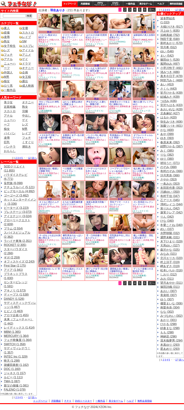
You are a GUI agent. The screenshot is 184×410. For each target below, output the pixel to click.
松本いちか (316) (171, 270)
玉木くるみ (78, 40)
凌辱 (7, 37)
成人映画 (28, 85)
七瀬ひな (120, 173)
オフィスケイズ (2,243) (19, 261)
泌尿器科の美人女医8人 (144, 36)
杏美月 (89, 40)
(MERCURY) (115, 177)
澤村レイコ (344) (171, 204)
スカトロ (28, 32)
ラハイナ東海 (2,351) (18, 240)
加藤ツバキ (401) (171, 125)
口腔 (96, 165)
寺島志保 (113, 240)
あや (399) (167, 134)
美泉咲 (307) (168, 295)
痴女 (7, 81)
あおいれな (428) (171, 109)
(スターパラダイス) (94, 111)
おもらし (10, 151)
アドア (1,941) (13, 269)
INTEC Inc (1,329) (16, 356)
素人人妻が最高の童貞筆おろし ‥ (119, 36)
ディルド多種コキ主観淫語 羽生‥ (143, 270)
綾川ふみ (77, 106)
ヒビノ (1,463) (13, 311)
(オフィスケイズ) (140, 211)
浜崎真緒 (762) (170, 35)
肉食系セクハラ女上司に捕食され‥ (119, 103)
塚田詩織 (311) (170, 286)
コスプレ (28, 45)
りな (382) (167, 154)
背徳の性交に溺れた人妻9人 (48, 69)
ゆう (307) (167, 299)
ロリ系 (8, 85)
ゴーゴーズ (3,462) (16, 195)
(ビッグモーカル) (69, 44)
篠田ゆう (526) (170, 59)
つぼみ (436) (168, 101)
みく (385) (167, 150)
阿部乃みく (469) (171, 80)
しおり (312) (168, 274)
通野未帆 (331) (170, 237)
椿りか (112, 173)
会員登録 (176, 3)
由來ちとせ (67, 207)
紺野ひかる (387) (171, 146)
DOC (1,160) (12, 369)
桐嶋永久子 (43, 240)
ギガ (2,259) (12, 257)
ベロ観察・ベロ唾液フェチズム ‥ (72, 169)
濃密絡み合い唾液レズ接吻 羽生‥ (48, 169)
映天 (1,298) (12, 360)
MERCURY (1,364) (16, 335)
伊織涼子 (137, 40)
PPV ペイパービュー (100, 3)
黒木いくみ (43, 140)
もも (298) (167, 332)
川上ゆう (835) (170, 30)
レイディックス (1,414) (19, 327)
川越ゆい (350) (170, 191)
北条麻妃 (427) (170, 113)
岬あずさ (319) (170, 266)
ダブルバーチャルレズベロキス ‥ (143, 136)
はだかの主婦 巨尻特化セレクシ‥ (96, 36)
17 (176, 9)
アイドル (28, 50)
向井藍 (146, 240)
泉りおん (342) (170, 208)
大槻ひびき (54, 40)
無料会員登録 (144, 400)
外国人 (8, 72)
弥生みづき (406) (171, 121)
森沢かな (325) (170, 249)
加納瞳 (89, 106)
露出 (25, 81)
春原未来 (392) (170, 142)
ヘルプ (160, 3)
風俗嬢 (120, 165)
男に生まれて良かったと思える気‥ (143, 69)
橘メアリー (67, 40)
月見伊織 (66, 42)
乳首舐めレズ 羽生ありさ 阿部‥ (119, 136)
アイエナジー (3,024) (18, 216)
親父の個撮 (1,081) (16, 385)
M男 (6, 76)
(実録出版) (113, 209)
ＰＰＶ (67, 400)
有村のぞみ (138, 106)
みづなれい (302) (171, 315)
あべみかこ (138, 240)
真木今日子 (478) (171, 76)
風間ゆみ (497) (170, 63)
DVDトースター (115, 3)
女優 (25, 28)
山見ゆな (96, 106)
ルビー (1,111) (13, 377)
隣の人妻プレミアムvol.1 (143, 103)
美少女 (8, 102)
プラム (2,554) (13, 228)
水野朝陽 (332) (170, 233)
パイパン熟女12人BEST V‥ (47, 36)
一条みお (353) (170, 183)
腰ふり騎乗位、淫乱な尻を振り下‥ (143, 236)
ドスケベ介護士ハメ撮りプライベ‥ (72, 36)
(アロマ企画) (138, 77)
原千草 (146, 207)
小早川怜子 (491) (171, 68)
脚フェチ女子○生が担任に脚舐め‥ (97, 270)
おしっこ (96, 199)
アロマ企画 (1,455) (16, 315)
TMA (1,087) (12, 381)
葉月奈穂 (96, 40)
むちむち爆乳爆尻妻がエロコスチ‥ (72, 203)
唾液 (143, 132)
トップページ (70, 3)
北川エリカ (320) (171, 258)
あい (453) (167, 84)
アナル (8, 59)
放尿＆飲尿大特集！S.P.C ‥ (96, 203)
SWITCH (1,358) (15, 344)
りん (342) (167, 216)
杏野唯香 (124, 106)
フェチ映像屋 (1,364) (18, 340)
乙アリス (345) (170, 200)
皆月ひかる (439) (171, 92)
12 (29, 157)
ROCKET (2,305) (15, 245)
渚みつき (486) (170, 72)
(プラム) (65, 111)
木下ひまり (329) (171, 241)
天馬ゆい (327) (170, 245)
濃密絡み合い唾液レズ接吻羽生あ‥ (119, 270)
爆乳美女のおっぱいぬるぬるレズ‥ (72, 236)
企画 (25, 72)
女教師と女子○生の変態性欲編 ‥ (73, 136)
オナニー (28, 68)
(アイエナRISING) (117, 42)
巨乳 (7, 142)
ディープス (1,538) (16, 294)
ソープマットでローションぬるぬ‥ (119, 169)
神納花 (144, 40)
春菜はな (53, 106)
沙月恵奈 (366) (170, 175)
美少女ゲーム (145, 3)
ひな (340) (167, 220)
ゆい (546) (167, 51)
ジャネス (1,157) (15, 373)
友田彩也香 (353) (171, 187)
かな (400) (167, 130)
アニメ (26, 54)
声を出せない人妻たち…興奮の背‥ (96, 103)
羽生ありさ (43, 42)
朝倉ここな (67, 106)
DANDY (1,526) (14, 298)
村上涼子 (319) (170, 262)
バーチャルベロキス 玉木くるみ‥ (96, 169)
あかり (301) (168, 320)
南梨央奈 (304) (170, 307)
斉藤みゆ (77, 240)
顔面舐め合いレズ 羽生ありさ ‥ (49, 270)
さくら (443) (168, 88)
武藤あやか (114, 106)
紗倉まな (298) (170, 328)
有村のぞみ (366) (171, 171)
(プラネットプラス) (47, 44)
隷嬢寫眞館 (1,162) (16, 364)
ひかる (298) (168, 324)
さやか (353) (168, 179)
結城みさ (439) (170, 96)
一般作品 (130, 3)
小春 (51, 140)
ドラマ (26, 63)
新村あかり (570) (171, 43)
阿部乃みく (78, 140)
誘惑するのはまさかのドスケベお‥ (119, 69)
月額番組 (85, 3)
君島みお (137, 73)
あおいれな (148, 106)
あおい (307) (168, 291)
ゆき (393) (167, 138)
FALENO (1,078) (15, 389)
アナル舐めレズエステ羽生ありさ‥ (72, 270)
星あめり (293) (170, 348)
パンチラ (10, 146)
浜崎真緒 (90, 207)
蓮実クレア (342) (171, 212)
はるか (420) (168, 117)
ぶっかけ (49, 132)
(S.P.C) (89, 211)
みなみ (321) (168, 253)
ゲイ (25, 59)
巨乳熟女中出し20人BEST (119, 236)
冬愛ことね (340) (171, 225)
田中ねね (100, 73)
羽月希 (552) (168, 47)
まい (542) (167, 55)
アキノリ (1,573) (15, 290)
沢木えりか (54, 240)
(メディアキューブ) (141, 111)
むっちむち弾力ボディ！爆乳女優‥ (96, 69)
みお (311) (167, 278)
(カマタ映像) (115, 77)
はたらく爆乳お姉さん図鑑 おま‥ (72, 103)
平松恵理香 (148, 173)
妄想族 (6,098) (13, 183)
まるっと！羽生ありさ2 (72, 69)
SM (24, 41)
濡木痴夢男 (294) (171, 340)
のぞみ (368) (168, 167)
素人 (7, 28)
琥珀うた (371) (170, 163)
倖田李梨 (137, 175)
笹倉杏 (112, 73)
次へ (34, 157)
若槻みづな (91, 73)
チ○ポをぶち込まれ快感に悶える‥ (49, 236)
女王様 (26, 76)
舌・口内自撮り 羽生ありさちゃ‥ (96, 236)
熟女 (7, 41)
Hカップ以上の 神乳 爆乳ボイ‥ (48, 103)
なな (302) (167, 311)
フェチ (8, 54)
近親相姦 (10, 106)
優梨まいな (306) (171, 303)
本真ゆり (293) (170, 344)
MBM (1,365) (12, 331)
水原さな (51, 73)
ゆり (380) (167, 158)
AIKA (150, 40)
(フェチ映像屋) (45, 144)
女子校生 (10, 45)
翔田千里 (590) (170, 39)
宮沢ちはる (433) (171, 105)
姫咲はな (42, 207)
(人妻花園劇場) (45, 111)
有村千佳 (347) (170, 196)
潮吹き (26, 146)
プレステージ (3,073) (18, 211)
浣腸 (25, 111)
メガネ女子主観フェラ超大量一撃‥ (48, 136)
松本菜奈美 (43, 106)
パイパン (10, 133)
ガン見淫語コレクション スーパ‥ (143, 203)
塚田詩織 (77, 207)
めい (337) (167, 229)
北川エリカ (123, 240)
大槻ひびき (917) (171, 26)
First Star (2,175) (15, 265)
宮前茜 (41, 242)
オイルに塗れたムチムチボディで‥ (48, 203)
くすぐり (28, 142)
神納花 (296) (168, 336)
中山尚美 (42, 73)
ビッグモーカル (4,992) (19, 191)
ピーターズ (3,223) (16, 207)
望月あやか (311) (171, 282)
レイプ (26, 37)
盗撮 (7, 32)
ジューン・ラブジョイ (96, 41)
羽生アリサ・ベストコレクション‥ (119, 203)
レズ (7, 50)
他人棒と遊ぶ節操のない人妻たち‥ (143, 169)
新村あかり (43, 40)
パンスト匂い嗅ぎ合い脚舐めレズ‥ (96, 136)
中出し (26, 115)
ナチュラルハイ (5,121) (19, 187)
